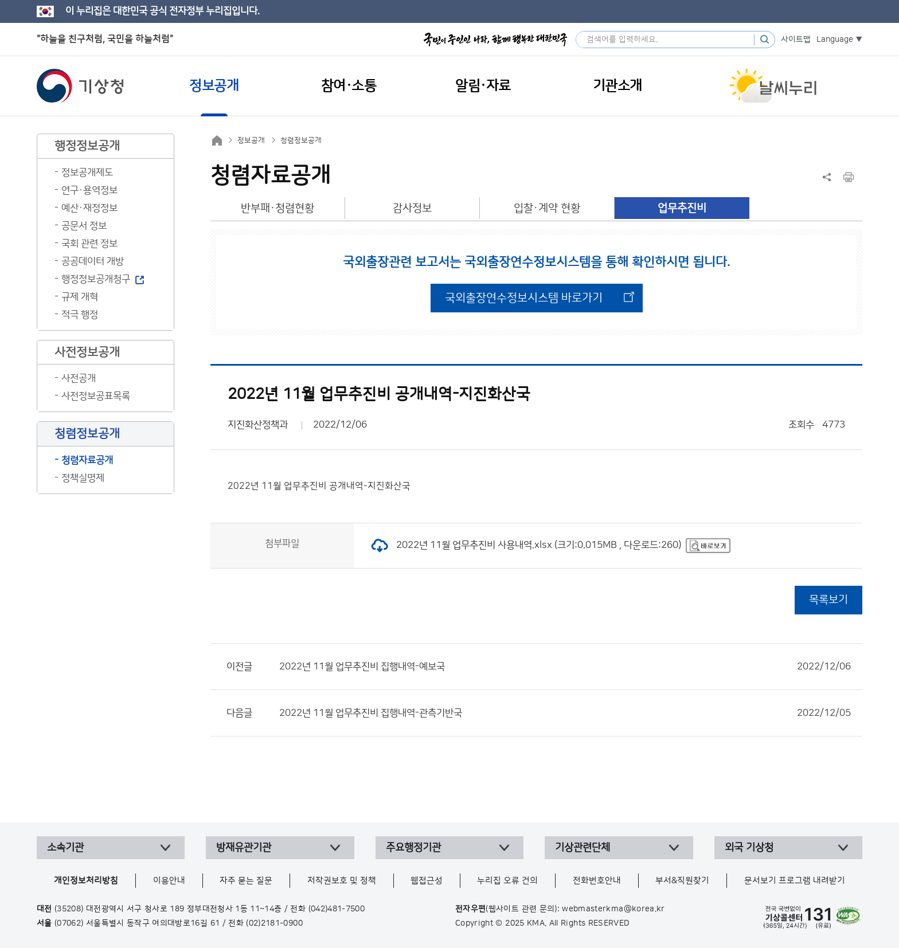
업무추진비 (682, 208)
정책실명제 (82, 478)
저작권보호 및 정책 (341, 881)
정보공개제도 (87, 172)
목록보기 (828, 600)
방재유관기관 (243, 847)
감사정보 (412, 208)
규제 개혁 (79, 297)
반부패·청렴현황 (277, 208)
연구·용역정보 (89, 190)
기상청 (80, 86)
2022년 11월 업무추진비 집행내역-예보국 (565, 667)
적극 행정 (79, 315)
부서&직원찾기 (682, 881)
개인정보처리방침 (86, 881)
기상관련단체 (582, 847)
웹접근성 (427, 881)
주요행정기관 (413, 847)
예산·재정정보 (89, 208)
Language (834, 39)
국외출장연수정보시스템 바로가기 (524, 298)
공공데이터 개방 (92, 261)
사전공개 (78, 378)
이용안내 (169, 881)
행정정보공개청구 (95, 279)
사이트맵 (796, 39)
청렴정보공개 (301, 140)
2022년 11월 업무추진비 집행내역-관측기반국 (565, 713)
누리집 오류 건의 (507, 881)
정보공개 (251, 140)
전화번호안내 (597, 881)
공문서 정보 (84, 226)
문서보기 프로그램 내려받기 (794, 881)
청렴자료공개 (87, 460)
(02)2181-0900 (274, 923)
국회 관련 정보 (89, 243)
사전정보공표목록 (95, 396)
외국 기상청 (749, 847)
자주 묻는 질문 (246, 881)
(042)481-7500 (336, 909)
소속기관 (65, 847)
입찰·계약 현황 (547, 208)
